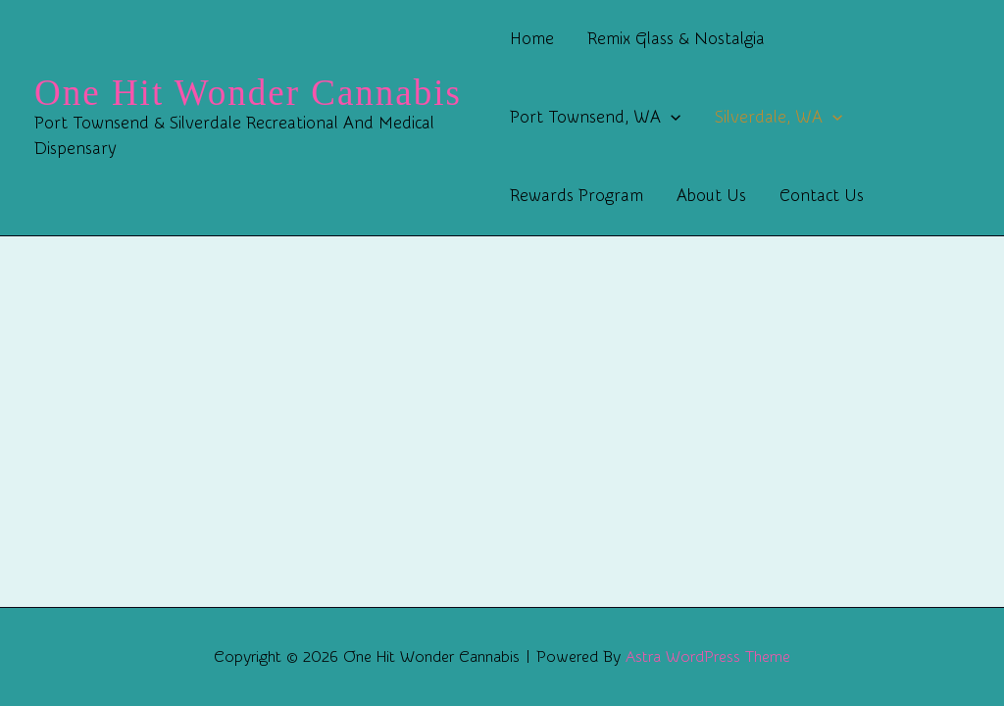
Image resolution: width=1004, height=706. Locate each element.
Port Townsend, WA (595, 117)
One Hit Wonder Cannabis (248, 93)
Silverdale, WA (778, 117)
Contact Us (821, 195)
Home (532, 38)
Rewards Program (576, 195)
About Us (711, 195)
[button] (670, 117)
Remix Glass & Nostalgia (676, 38)
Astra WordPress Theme (708, 657)
